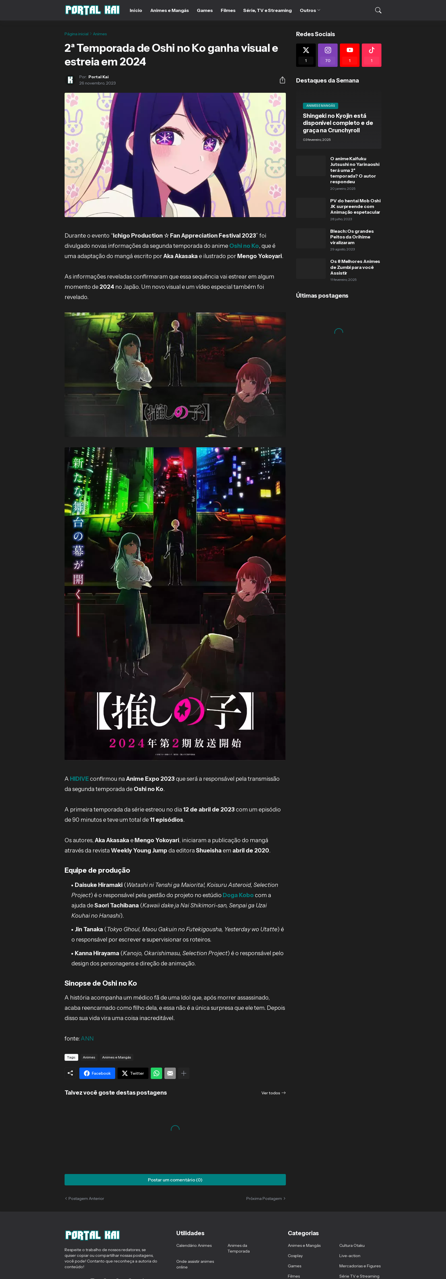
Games (205, 10)
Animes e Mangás (169, 10)
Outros (308, 10)
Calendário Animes (194, 1245)
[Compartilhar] (280, 80)
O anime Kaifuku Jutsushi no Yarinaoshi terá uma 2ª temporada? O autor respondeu (354, 170)
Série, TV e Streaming (267, 10)
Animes (100, 33)
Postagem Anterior (86, 1198)
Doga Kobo (238, 895)
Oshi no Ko (244, 245)
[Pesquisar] (374, 10)
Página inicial (76, 33)
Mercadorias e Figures (360, 1265)
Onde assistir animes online (195, 1264)
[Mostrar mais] (183, 1073)
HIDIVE (79, 778)
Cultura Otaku (352, 1245)
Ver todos (270, 1092)
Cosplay (295, 1255)
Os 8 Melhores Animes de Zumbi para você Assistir (355, 267)
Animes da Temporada (239, 1248)
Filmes (228, 10)
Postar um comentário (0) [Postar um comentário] (175, 1180)
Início (136, 10)
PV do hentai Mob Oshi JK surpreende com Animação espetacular (355, 206)
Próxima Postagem (264, 1198)
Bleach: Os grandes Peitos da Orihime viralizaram (352, 237)
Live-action (349, 1255)
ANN (87, 1038)
